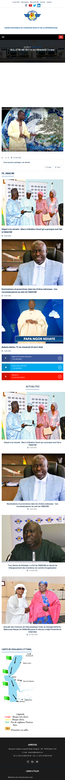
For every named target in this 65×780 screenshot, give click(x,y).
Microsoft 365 (34, 2)
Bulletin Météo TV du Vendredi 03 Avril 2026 (22, 347)
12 (7, 157)
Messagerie (25, 2)
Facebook (48, 167)
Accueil (27, 47)
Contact (49, 2)
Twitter (57, 167)
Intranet (42, 2)
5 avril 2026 (16, 2)
